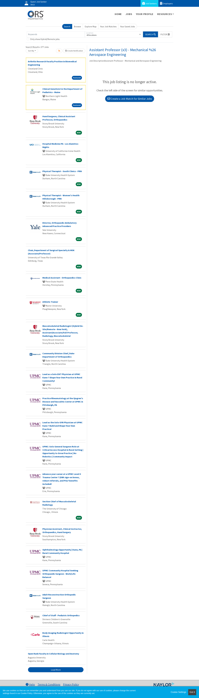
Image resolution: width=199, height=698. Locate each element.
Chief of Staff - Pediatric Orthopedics (61, 615)
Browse (77, 26)
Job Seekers (149, 3)
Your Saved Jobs (127, 26)
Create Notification (74, 50)
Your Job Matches (108, 26)
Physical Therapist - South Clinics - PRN (62, 171)
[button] (165, 34)
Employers (166, 3)
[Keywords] (56, 34)
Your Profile (145, 14)
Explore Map (90, 26)
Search (67, 26)
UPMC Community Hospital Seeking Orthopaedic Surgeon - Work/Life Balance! (60, 574)
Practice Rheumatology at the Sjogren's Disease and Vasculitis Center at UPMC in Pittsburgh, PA (62, 401)
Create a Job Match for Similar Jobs (129, 98)
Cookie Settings (178, 692)
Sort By (31, 50)
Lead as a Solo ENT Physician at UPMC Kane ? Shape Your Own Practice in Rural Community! (62, 377)
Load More (56, 669)
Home (118, 14)
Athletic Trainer (50, 301)
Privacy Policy (71, 684)
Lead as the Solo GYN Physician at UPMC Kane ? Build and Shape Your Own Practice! (62, 425)
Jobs (129, 14)
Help (30, 684)
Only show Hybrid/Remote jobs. (45, 39)
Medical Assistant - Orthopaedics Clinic (61, 277)
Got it (192, 692)
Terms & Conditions (49, 684)
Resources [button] (164, 14)
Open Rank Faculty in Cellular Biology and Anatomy (53, 653)
